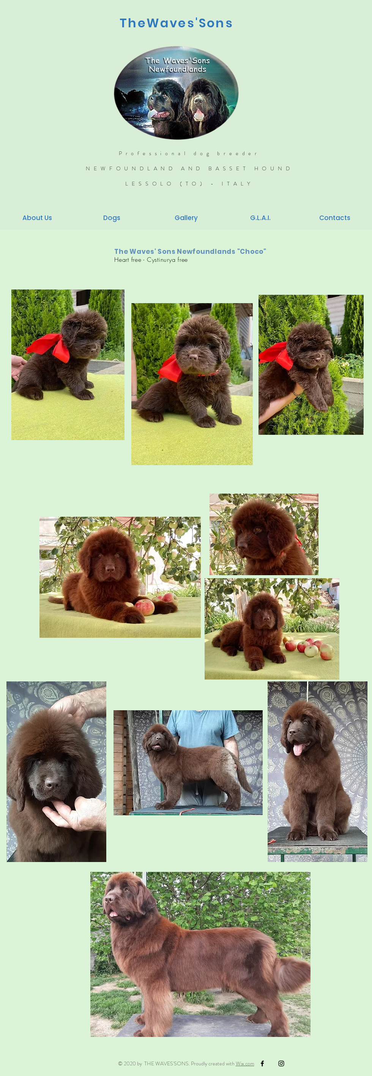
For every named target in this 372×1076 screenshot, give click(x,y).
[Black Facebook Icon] (262, 1063)
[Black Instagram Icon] (281, 1063)
